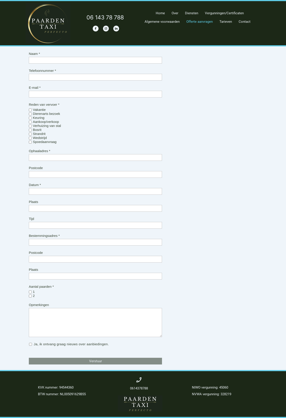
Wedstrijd (40, 138)
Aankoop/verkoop (46, 122)
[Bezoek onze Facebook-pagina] (96, 28)
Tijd (31, 219)
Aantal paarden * (41, 286)
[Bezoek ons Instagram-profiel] (106, 28)
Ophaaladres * (39, 151)
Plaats (33, 202)
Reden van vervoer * (44, 104)
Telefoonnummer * (42, 70)
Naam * (34, 54)
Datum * (35, 185)
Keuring (38, 118)
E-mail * (35, 87)
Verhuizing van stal (47, 126)
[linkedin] (116, 28)
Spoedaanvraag (45, 142)
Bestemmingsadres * (44, 236)
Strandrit (39, 134)
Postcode (36, 168)
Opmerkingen (39, 305)
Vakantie (39, 110)
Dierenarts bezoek (46, 114)
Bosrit (37, 130)
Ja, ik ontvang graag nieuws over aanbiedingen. (71, 344)
